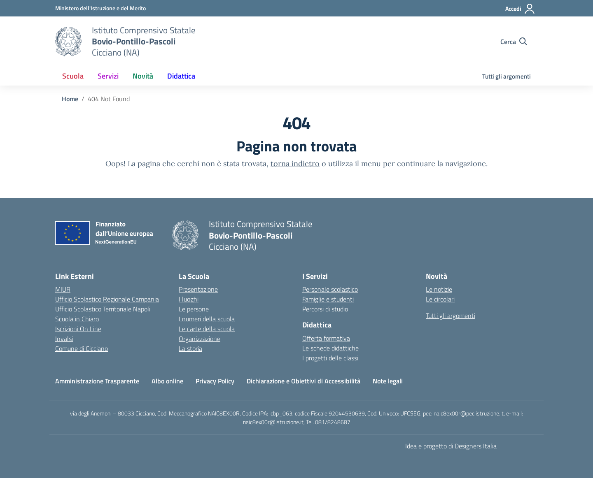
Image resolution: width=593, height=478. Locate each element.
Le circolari (440, 299)
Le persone (194, 309)
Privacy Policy (215, 381)
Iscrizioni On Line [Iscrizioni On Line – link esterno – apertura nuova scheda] (78, 329)
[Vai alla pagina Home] (70, 99)
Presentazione (198, 289)
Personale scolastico (330, 289)
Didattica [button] (181, 75)
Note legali (388, 381)
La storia (190, 348)
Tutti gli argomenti (506, 76)
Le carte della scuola (207, 329)
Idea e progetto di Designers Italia (451, 446)
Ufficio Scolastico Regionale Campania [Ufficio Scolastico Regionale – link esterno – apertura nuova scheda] (107, 299)
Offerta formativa (326, 338)
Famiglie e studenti (328, 299)
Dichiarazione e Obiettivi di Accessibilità (303, 381)
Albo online (167, 381)
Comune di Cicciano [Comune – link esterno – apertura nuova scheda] (81, 348)
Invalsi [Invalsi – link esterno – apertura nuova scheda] (64, 338)
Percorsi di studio (325, 309)
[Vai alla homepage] (68, 41)
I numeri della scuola (207, 319)
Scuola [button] (73, 75)
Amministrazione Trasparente (97, 381)
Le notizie (439, 289)
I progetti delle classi (330, 358)
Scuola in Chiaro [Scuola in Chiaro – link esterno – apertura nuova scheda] (77, 319)
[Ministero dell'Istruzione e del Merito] (100, 8)
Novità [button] (143, 75)
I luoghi (188, 299)
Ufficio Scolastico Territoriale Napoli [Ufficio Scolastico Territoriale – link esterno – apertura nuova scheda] (102, 309)
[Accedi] (520, 8)
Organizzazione (199, 338)
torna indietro (295, 163)
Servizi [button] (108, 75)
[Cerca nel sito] (514, 41)
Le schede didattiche (330, 348)
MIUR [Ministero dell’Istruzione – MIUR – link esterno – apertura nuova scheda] (62, 289)
